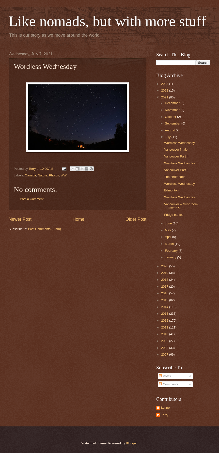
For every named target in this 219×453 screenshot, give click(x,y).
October (171, 117)
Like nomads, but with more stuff (107, 21)
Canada (30, 175)
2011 (165, 327)
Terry (164, 415)
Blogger (131, 443)
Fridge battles (173, 215)
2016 (165, 293)
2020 (165, 266)
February (171, 250)
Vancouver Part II (176, 156)
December (172, 103)
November (172, 110)
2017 (165, 286)
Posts (165, 376)
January (171, 257)
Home (78, 219)
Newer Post (20, 219)
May (168, 230)
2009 (165, 341)
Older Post (135, 219)
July (168, 137)
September (173, 123)
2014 (165, 307)
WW (63, 175)
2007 (165, 354)
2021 (165, 97)
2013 (165, 313)
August (170, 130)
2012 (165, 320)
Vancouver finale (176, 149)
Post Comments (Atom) (44, 229)
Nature (42, 175)
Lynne (165, 407)
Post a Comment (32, 199)
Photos (54, 175)
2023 (165, 84)
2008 (165, 348)
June (169, 223)
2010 (165, 334)
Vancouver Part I (176, 170)
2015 (165, 300)
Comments (168, 384)
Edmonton (171, 190)
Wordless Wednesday (179, 143)
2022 (165, 90)
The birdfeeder (174, 177)
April (168, 237)
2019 (165, 273)
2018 (165, 279)
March (169, 244)
